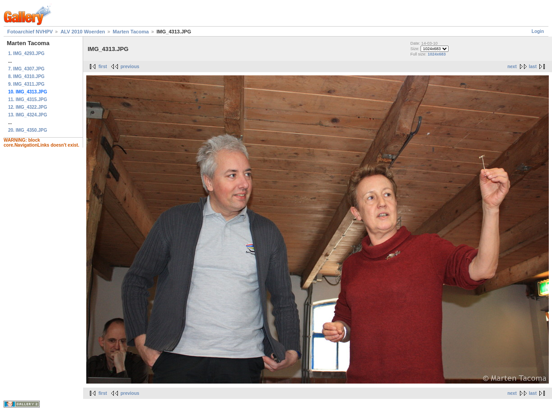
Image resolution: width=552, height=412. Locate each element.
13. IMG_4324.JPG (27, 114)
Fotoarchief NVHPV (30, 31)
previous (130, 66)
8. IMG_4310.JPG (26, 76)
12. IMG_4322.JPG (27, 107)
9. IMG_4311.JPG (26, 84)
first (102, 66)
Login (538, 31)
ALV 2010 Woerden (83, 31)
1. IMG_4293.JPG (26, 53)
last (533, 66)
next (512, 66)
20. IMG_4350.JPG (27, 130)
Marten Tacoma (131, 31)
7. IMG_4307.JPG (26, 68)
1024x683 (437, 54)
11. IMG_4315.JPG (27, 99)
